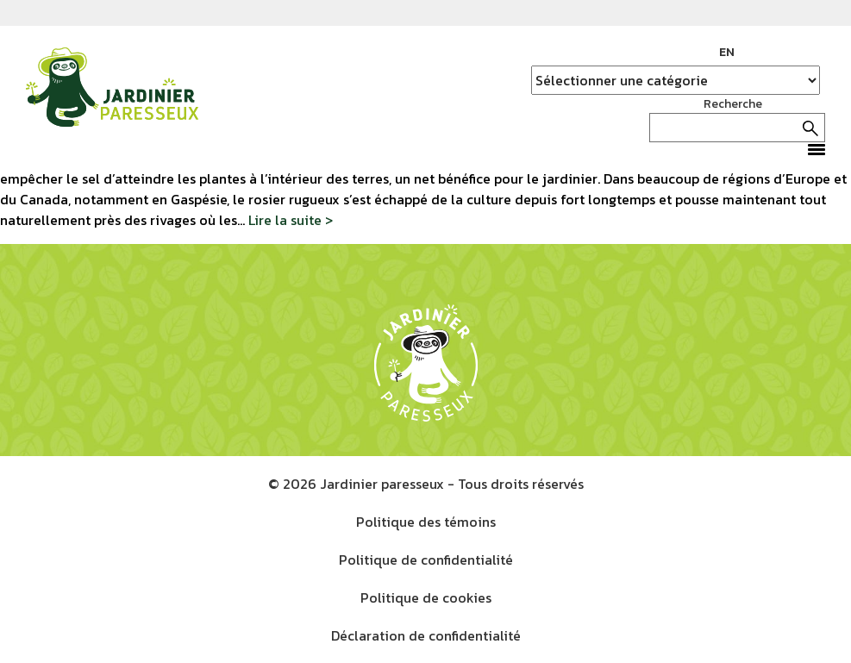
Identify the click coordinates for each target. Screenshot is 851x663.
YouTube (812, 52)
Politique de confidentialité (426, 559)
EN (727, 52)
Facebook (760, 52)
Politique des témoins (426, 521)
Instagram (786, 52)
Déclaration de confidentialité (426, 635)
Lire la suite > (290, 220)
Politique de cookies (425, 597)
